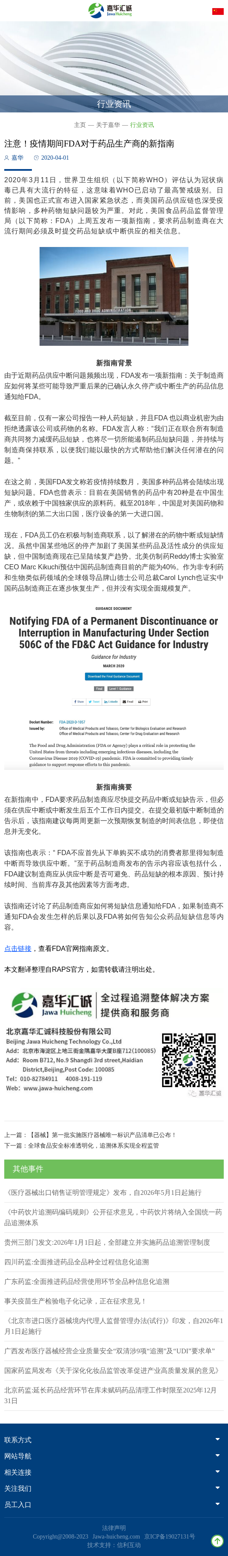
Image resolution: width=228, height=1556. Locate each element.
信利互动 (129, 1545)
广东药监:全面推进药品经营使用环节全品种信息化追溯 (86, 1281)
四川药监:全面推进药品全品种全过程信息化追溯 (76, 1262)
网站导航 (111, 1456)
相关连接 (111, 1472)
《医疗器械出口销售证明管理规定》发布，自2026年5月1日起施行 (103, 1192)
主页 (80, 125)
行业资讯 (142, 125)
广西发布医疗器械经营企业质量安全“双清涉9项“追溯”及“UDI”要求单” (109, 1351)
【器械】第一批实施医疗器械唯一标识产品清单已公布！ (102, 1135)
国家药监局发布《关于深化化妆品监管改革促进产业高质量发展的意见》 (113, 1370)
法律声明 (114, 1528)
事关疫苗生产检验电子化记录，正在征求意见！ (75, 1301)
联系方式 (111, 1440)
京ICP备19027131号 (169, 1536)
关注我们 (111, 1488)
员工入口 (111, 1504)
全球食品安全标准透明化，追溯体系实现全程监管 (93, 1146)
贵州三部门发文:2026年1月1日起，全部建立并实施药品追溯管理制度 (107, 1242)
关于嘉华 (108, 125)
